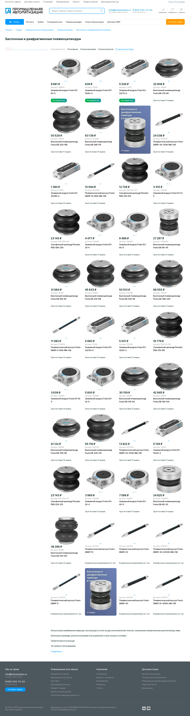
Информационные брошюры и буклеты (159, 681)
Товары (14, 22)
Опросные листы (149, 684)
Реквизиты (100, 684)
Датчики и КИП (113, 22)
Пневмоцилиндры (74, 22)
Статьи (99, 688)
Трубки (40, 22)
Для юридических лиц (110, 2)
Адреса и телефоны (105, 677)
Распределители (54, 22)
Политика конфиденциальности (65, 695)
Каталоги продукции (151, 674)
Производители (62, 2)
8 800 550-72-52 (142, 9)
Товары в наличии (90, 2)
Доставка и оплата (32, 2)
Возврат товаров (58, 688)
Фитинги (30, 22)
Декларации (147, 688)
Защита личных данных (61, 692)
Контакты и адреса (13, 2)
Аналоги (76, 2)
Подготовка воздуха (94, 22)
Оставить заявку (175, 22)
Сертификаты (102, 681)
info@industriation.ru (120, 9)
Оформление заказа (60, 674)
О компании (48, 2)
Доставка (55, 681)
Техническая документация (154, 677)
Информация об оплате (61, 677)
